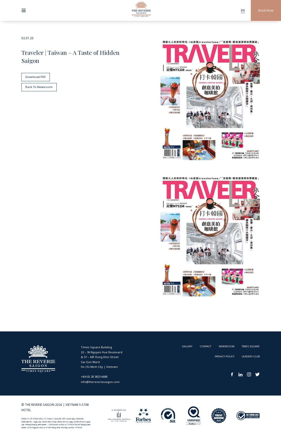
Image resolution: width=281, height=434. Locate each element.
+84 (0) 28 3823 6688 (94, 376)
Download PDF (35, 77)
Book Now (265, 10)
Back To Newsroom (39, 87)
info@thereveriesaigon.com (100, 382)
